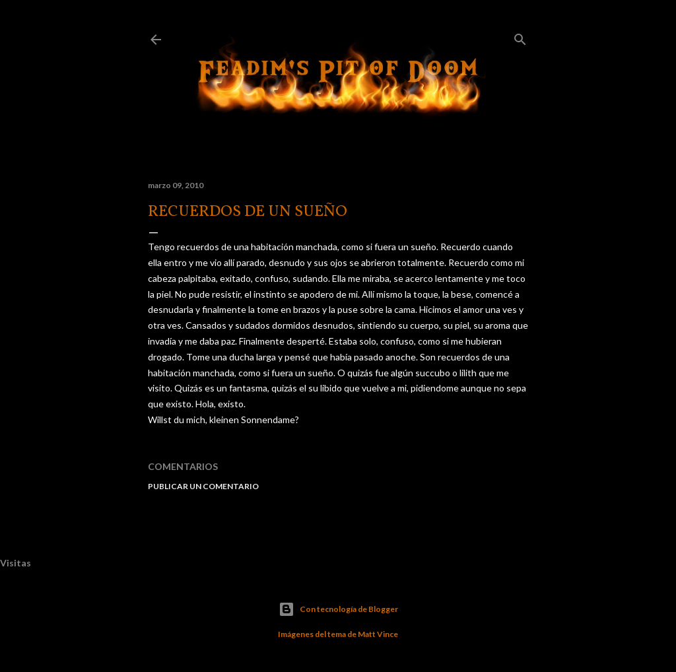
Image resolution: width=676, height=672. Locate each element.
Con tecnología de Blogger (338, 609)
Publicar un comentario (203, 486)
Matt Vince (378, 634)
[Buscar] (520, 37)
